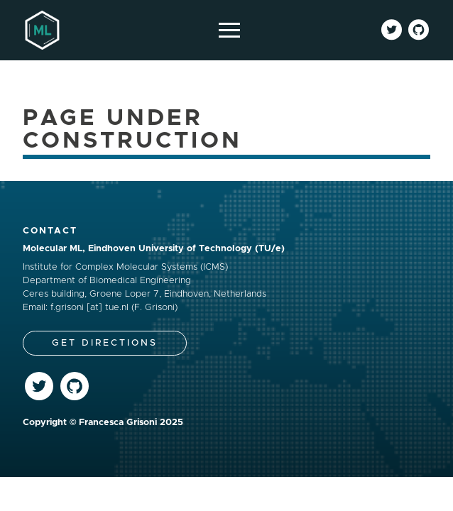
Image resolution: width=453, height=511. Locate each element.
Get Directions (105, 343)
